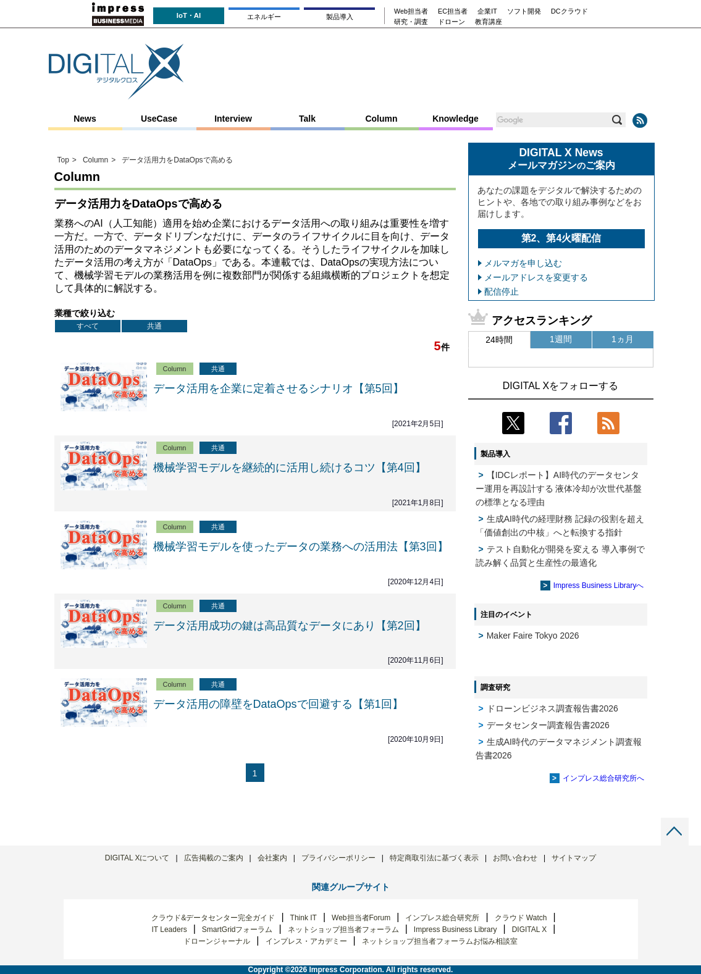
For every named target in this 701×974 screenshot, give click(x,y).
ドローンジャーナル (216, 941)
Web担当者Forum (361, 917)
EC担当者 (453, 11)
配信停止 (501, 291)
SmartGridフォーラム (237, 929)
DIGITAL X (529, 929)
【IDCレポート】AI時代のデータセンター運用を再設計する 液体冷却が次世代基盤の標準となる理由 (559, 488)
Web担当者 (411, 11)
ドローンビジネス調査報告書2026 (552, 708)
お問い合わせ (515, 858)
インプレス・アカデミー (306, 941)
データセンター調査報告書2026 (548, 725)
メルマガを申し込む (523, 263)
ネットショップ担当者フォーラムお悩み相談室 (440, 941)
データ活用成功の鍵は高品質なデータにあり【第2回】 (289, 625)
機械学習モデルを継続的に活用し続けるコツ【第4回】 (289, 467)
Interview (233, 119)
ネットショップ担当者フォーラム (343, 929)
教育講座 (488, 22)
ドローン (451, 22)
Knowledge (455, 119)
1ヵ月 (622, 339)
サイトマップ (574, 858)
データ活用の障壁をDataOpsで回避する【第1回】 (278, 704)
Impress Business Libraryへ (598, 585)
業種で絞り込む (84, 313)
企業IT (487, 11)
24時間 (499, 340)
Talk (307, 119)
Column (381, 119)
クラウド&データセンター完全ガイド (213, 917)
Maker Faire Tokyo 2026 (533, 635)
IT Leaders (169, 929)
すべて (88, 326)
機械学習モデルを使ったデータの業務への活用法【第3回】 (300, 546)
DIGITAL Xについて (137, 858)
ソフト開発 (524, 11)
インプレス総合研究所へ (603, 778)
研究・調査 (411, 22)
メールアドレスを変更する (536, 277)
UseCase (159, 119)
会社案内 (272, 858)
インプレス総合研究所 (442, 917)
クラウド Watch (521, 917)
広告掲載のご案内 (213, 858)
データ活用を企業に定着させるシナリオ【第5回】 (278, 388)
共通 (154, 326)
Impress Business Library (455, 929)
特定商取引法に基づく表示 (434, 858)
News (84, 119)
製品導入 (339, 16)
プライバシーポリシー (338, 858)
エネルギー (264, 16)
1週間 (561, 339)
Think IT (303, 917)
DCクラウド (569, 11)
